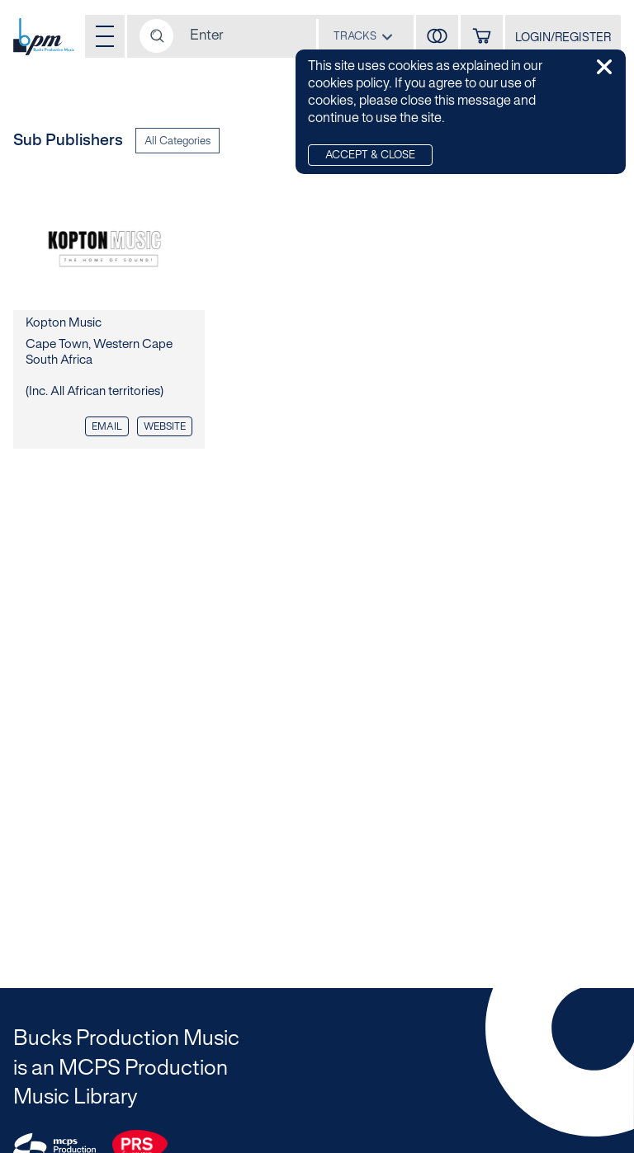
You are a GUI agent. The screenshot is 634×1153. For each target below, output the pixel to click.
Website (165, 426)
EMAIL (107, 426)
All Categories (177, 142)
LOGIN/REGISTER (563, 38)
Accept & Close (370, 156)
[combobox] (363, 36)
